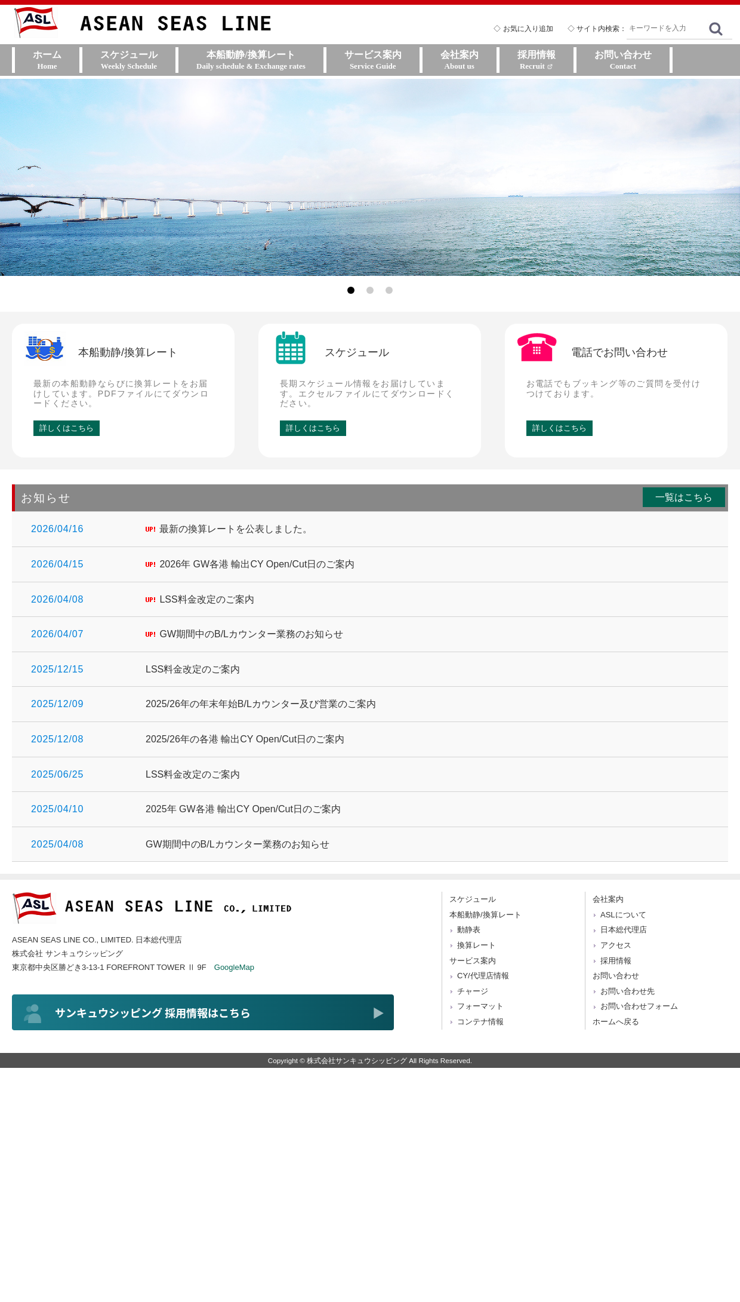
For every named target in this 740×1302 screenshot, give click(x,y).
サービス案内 (472, 960)
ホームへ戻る (616, 1021)
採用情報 (615, 960)
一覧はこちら (684, 497)
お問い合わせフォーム (639, 1006)
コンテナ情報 (480, 1021)
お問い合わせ (616, 975)
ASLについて (623, 914)
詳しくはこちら (66, 427)
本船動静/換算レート (485, 914)
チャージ (472, 991)
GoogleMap (234, 967)
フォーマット (480, 1006)
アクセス (615, 945)
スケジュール (472, 899)
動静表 (468, 929)
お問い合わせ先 (627, 991)
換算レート (476, 945)
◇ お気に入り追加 (523, 28)
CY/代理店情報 (483, 975)
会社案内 (608, 899)
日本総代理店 (623, 929)
